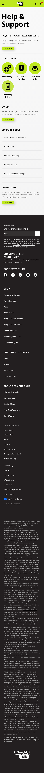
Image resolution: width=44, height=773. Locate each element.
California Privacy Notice (12, 504)
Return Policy (8, 435)
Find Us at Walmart (12, 410)
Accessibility (8, 485)
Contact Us (7, 444)
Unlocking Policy (9, 449)
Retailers (7, 471)
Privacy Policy (8, 466)
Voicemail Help (10, 164)
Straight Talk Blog (10, 459)
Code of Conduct (9, 475)
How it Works (9, 416)
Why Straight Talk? (11, 392)
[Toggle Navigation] (3, 4)
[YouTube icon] (28, 276)
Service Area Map (11, 155)
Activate (7, 364)
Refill (6, 358)
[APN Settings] (8, 70)
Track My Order (10, 376)
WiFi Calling (9, 146)
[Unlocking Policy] (8, 89)
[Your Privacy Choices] (22, 500)
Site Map (7, 440)
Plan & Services (10, 301)
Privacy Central (9, 494)
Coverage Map (9, 398)
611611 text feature (15, 263)
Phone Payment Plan (12, 336)
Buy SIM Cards (9, 313)
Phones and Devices (12, 295)
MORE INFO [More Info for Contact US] (8, 202)
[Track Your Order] (35, 71)
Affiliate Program (9, 480)
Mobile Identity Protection (13, 490)
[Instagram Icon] (13, 276)
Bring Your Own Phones (13, 319)
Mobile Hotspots (10, 330)
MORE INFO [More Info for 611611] (8, 119)
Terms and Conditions (11, 425)
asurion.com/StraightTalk (30, 609)
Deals (6, 307)
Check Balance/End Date (15, 137)
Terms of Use (8, 430)
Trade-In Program (11, 342)
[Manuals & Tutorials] (21, 71)
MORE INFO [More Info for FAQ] (8, 48)
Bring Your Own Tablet (13, 325)
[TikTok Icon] (35, 276)
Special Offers (9, 404)
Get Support (9, 370)
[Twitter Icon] (20, 276)
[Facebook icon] (5, 276)
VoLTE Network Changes (15, 173)
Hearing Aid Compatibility (12, 454)
